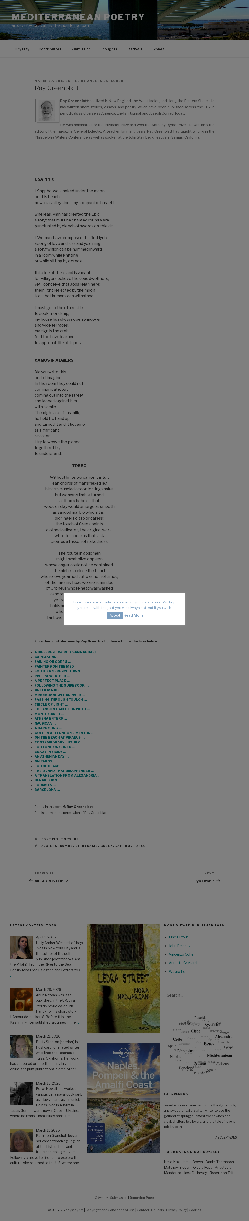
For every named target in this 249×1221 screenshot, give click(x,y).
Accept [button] (115, 615)
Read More (133, 615)
